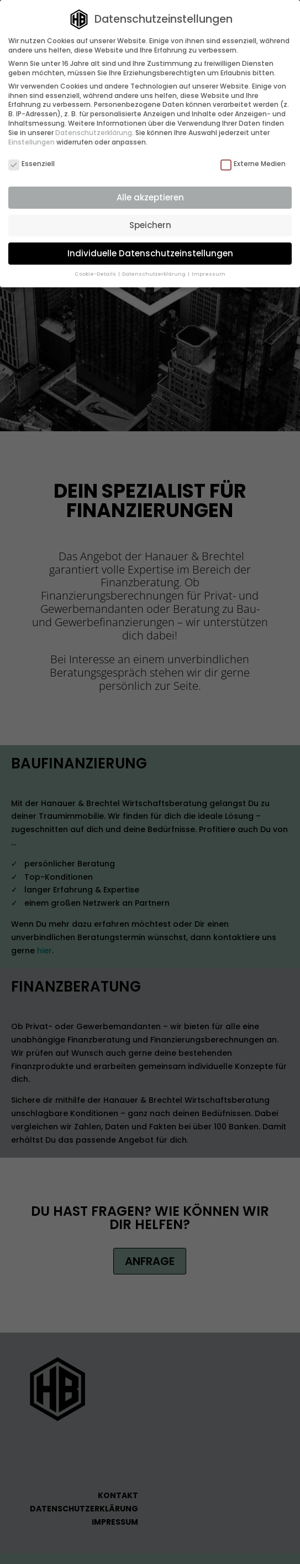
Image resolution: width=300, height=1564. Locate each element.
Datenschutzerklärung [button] (154, 274)
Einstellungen (31, 142)
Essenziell (31, 164)
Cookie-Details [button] (96, 274)
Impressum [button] (208, 274)
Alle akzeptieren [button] (150, 197)
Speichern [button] (150, 225)
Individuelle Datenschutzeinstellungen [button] (150, 253)
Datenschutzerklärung (93, 132)
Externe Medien (253, 164)
